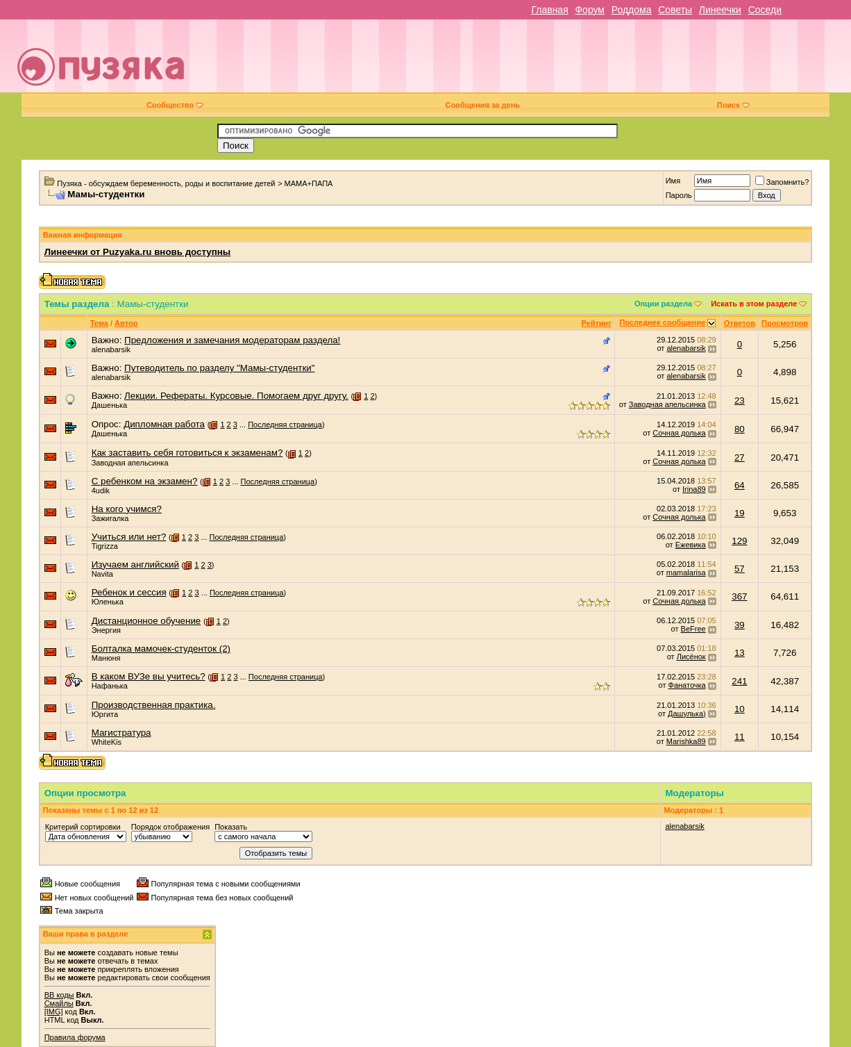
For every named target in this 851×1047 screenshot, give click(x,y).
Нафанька (110, 686)
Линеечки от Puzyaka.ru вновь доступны (137, 252)
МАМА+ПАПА (309, 183)
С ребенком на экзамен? (145, 481)
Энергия (106, 630)
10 (739, 709)
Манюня (106, 658)
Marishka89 (686, 741)
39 (739, 625)
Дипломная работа (164, 424)
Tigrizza (105, 546)
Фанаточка (687, 685)
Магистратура (121, 732)
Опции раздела (663, 303)
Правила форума (75, 1037)
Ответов (739, 323)
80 (739, 429)
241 (739, 681)
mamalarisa (686, 572)
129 (739, 541)
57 (739, 568)
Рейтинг (597, 323)
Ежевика (690, 545)
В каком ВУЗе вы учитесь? (148, 676)
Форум (590, 9)
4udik (101, 490)
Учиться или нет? (129, 536)
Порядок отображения (170, 827)
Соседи (765, 9)
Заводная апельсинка (667, 404)
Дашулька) (687, 713)
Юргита (105, 714)
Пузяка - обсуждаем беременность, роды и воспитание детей (166, 183)
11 (739, 737)
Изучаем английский (135, 564)
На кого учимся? (127, 509)
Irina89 (694, 489)
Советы (675, 9)
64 (739, 485)
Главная (549, 9)
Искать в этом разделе (754, 303)
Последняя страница (285, 424)
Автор (126, 323)
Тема (99, 323)
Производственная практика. (154, 705)
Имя (673, 180)
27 (739, 457)
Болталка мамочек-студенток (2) (161, 648)
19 (739, 513)
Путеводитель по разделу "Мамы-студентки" (219, 368)
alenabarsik (111, 349)
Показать (230, 827)
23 (739, 400)
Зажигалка (110, 518)
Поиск (733, 105)
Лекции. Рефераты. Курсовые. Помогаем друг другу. (236, 395)
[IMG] (53, 1011)
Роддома (632, 9)
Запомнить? (782, 182)
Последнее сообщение (662, 322)
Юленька (108, 601)
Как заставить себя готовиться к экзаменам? (187, 452)
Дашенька (110, 405)
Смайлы (59, 1003)
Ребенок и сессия (129, 592)
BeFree (693, 629)
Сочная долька (678, 433)
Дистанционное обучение (146, 621)
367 (739, 596)
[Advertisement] (524, 61)
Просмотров (784, 323)
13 (739, 653)
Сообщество (174, 105)
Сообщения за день (483, 105)
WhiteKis (106, 742)
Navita (102, 574)
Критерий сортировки (83, 827)
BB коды (59, 995)
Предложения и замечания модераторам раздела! (232, 340)
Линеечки (720, 9)
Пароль (679, 195)
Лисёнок (691, 656)
